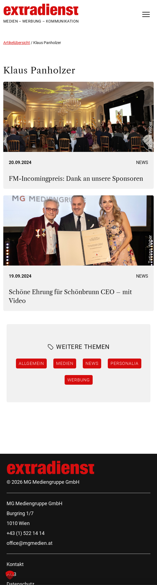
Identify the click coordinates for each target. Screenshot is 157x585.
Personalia (125, 363)
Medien (64, 363)
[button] (10, 575)
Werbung (78, 380)
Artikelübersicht (16, 42)
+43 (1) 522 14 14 (26, 533)
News (142, 162)
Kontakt (15, 564)
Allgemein (31, 363)
